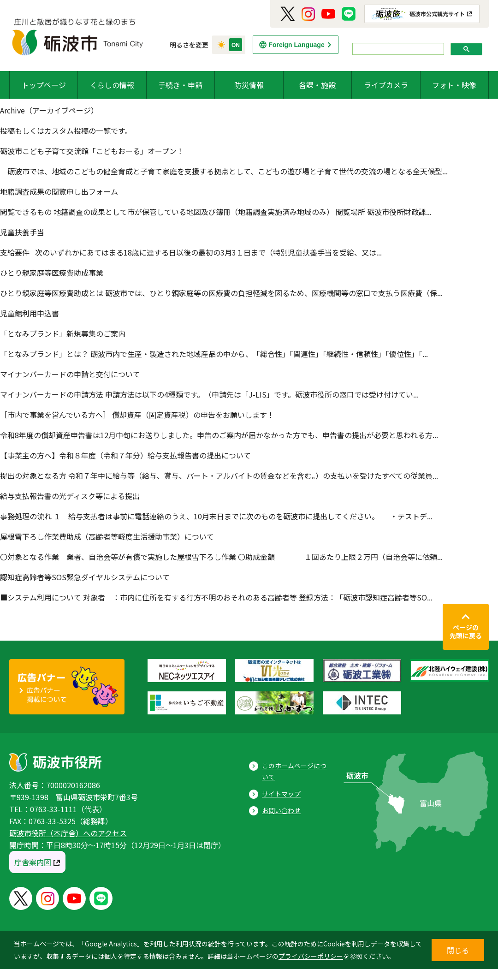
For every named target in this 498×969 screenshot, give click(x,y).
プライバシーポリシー (311, 956)
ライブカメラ (386, 84)
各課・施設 (317, 84)
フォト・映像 (454, 84)
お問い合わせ (281, 810)
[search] (397, 49)
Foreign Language (296, 44)
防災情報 (249, 84)
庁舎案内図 (32, 862)
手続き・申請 (180, 84)
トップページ (44, 84)
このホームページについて (294, 771)
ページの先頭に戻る (466, 631)
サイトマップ (281, 793)
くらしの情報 (112, 84)
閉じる (458, 950)
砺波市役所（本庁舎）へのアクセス (68, 832)
